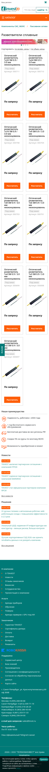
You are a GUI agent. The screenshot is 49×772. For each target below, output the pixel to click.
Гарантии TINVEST (13, 624)
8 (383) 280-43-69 (23, 709)
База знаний (11, 664)
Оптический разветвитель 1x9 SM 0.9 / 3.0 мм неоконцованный (37, 131)
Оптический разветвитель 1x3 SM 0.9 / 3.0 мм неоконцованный (37, 274)
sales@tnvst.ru (29, 721)
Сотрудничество (12, 589)
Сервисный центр (13, 660)
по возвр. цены (22, 49)
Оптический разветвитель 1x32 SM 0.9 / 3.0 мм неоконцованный (12, 60)
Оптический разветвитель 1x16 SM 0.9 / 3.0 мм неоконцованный (12, 131)
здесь (18, 768)
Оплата (8, 632)
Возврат (9, 640)
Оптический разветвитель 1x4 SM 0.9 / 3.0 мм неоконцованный (12, 274)
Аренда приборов (13, 603)
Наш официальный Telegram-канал (18, 735)
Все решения (7, 545)
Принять (44, 759)
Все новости (7, 496)
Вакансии (9, 585)
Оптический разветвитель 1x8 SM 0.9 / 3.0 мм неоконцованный (12, 202)
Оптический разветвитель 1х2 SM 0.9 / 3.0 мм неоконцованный (12, 345)
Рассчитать (12, 114)
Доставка (9, 636)
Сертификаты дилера (15, 628)
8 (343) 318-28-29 (23, 706)
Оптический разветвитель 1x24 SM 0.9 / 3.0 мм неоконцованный (37, 60)
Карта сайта (10, 683)
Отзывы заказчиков (14, 581)
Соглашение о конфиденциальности (22, 671)
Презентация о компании (17, 592)
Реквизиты (10, 644)
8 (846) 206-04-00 (17, 715)
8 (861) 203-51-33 (20, 712)
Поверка (9, 610)
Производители (12, 668)
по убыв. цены (38, 49)
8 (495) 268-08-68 (17, 701)
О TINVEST (10, 573)
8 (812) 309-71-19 (26, 703)
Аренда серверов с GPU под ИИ (20, 614)
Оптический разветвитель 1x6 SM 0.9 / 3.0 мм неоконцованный (37, 202)
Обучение (9, 606)
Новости (9, 577)
